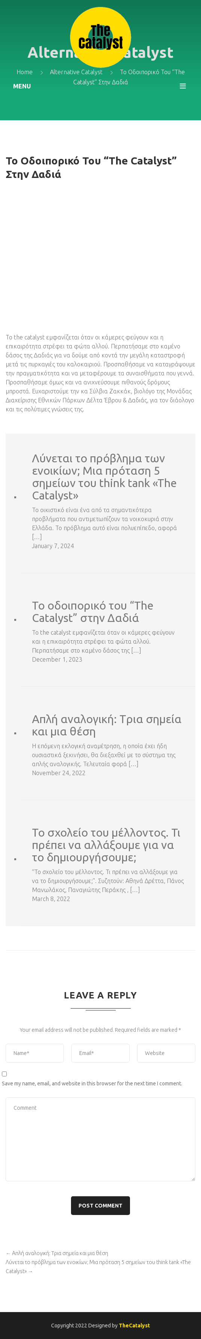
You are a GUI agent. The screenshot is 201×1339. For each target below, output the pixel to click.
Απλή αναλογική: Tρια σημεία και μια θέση (106, 725)
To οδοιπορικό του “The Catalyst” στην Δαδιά (93, 611)
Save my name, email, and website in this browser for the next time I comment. (92, 1083)
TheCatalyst (134, 1326)
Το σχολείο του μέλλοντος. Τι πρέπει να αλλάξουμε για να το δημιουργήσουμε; (106, 845)
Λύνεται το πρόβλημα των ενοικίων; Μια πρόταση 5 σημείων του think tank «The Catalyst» (104, 477)
